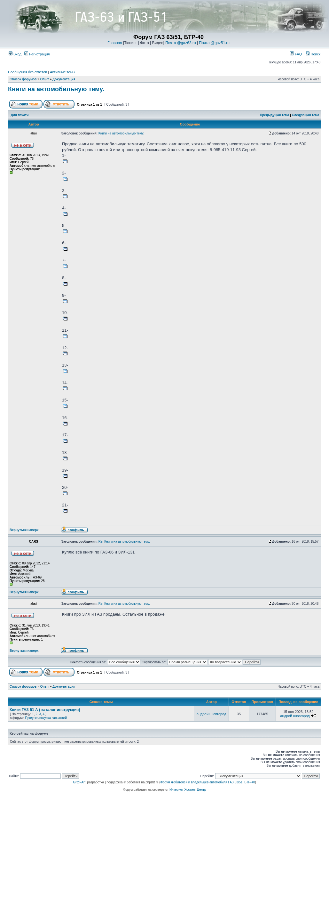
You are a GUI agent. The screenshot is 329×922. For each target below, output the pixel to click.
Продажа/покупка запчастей (46, 718)
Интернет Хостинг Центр (187, 789)
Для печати (20, 115)
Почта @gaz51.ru (214, 43)
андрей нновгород (211, 714)
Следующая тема (305, 115)
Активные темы (62, 72)
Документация (63, 79)
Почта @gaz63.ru (180, 43)
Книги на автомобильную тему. (56, 89)
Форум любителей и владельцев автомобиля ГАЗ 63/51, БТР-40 (208, 782)
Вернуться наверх (24, 530)
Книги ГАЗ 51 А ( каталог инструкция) (45, 710)
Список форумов (23, 79)
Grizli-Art (79, 782)
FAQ (296, 54)
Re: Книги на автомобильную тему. (124, 541)
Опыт (44, 79)
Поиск (313, 54)
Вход (15, 54)
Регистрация (37, 54)
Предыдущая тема (274, 115)
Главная (114, 43)
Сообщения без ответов (27, 72)
